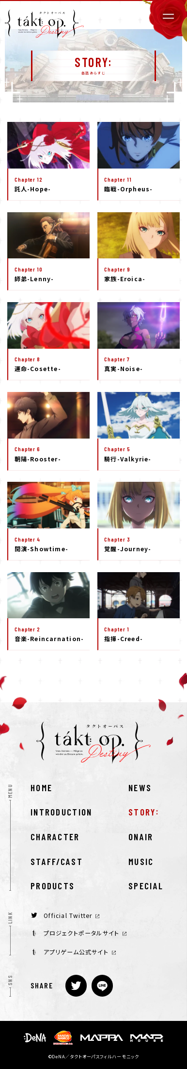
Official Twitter (65, 915)
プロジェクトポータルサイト (79, 933)
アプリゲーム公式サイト (73, 952)
